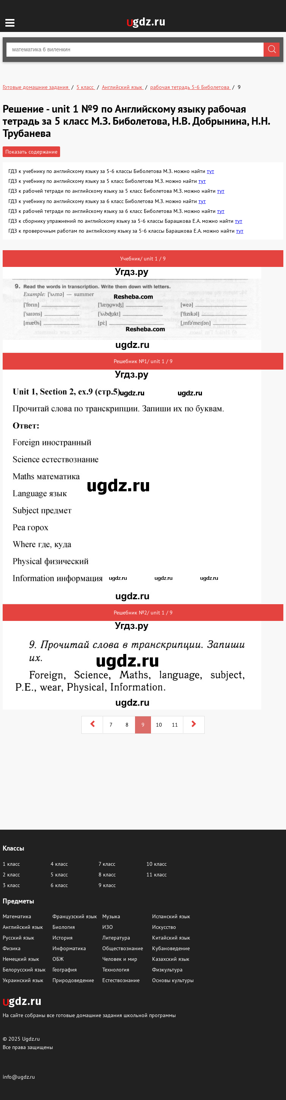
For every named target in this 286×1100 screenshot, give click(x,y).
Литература (116, 937)
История (62, 937)
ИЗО (107, 927)
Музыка (111, 916)
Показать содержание (31, 151)
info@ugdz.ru (19, 1076)
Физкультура (167, 969)
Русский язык (18, 937)
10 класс (156, 863)
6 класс (59, 885)
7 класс (107, 863)
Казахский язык (170, 959)
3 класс (11, 885)
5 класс (59, 874)
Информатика (69, 948)
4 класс (59, 863)
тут (210, 171)
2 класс (11, 874)
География (64, 969)
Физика (12, 948)
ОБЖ (58, 959)
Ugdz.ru (31, 1038)
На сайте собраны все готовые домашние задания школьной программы (89, 1015)
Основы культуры (173, 980)
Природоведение (73, 980)
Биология (63, 927)
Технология (115, 969)
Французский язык (74, 916)
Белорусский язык (24, 969)
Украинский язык (23, 980)
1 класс (11, 863)
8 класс (107, 874)
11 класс (156, 874)
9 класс (107, 885)
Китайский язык (171, 937)
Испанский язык (171, 916)
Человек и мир (119, 959)
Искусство (164, 927)
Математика (17, 916)
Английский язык (23, 927)
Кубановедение (171, 948)
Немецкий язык (21, 959)
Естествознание (121, 980)
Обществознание (122, 948)
